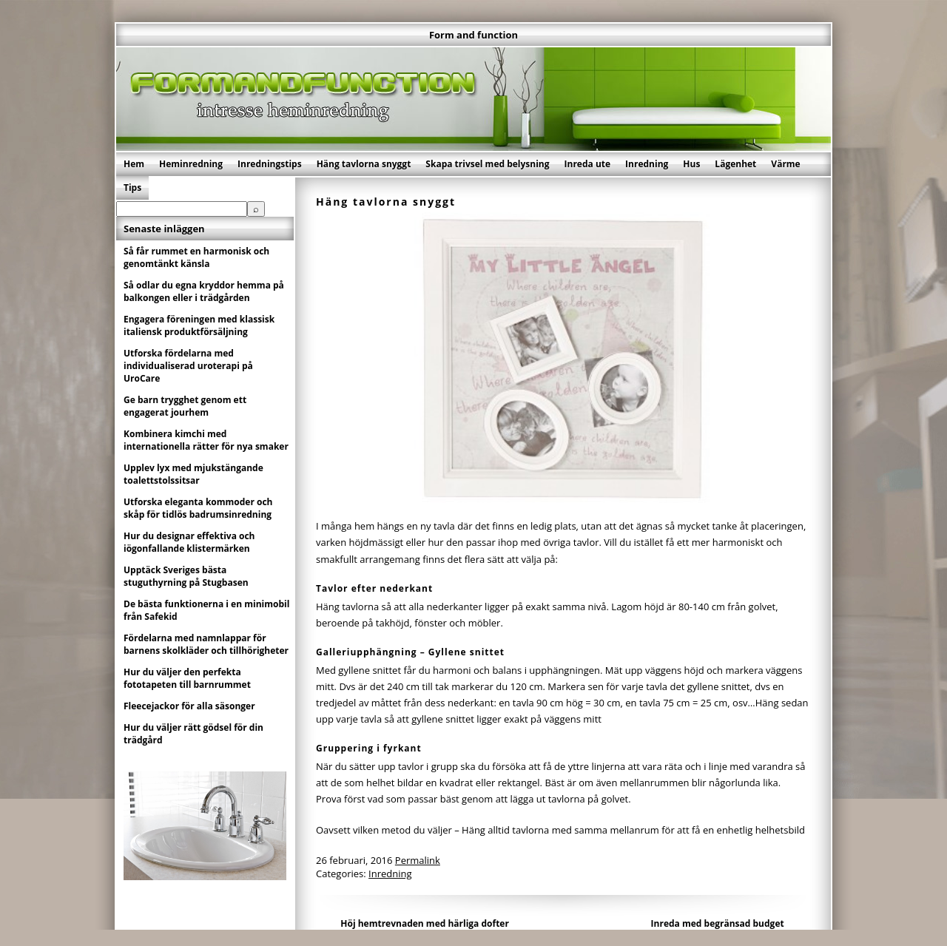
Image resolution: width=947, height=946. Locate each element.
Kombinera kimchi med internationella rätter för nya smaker (206, 440)
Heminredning (191, 164)
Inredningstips (269, 164)
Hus (691, 164)
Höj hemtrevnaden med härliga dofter (424, 923)
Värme (785, 164)
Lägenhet (735, 164)
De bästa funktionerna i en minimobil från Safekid (206, 610)
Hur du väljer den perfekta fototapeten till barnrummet (187, 678)
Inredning (646, 164)
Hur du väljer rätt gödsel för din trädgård (193, 733)
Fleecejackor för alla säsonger (189, 706)
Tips (132, 187)
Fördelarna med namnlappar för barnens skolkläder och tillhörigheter (206, 644)
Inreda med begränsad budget (717, 923)
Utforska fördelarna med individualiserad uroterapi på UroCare (188, 366)
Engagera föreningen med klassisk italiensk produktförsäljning (199, 325)
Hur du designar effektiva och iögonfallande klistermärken (189, 542)
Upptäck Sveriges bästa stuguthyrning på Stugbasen (186, 576)
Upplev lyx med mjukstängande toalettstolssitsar (193, 474)
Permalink (417, 860)
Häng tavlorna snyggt (364, 164)
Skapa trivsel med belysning (487, 164)
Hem (134, 164)
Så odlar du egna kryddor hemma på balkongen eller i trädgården (204, 291)
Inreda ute (588, 164)
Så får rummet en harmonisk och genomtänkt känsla (196, 257)
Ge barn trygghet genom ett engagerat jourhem (185, 406)
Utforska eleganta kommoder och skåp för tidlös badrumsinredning (198, 508)
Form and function (473, 34)
